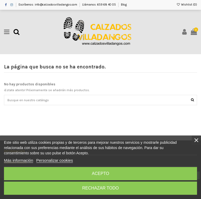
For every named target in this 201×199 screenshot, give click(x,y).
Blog (124, 4)
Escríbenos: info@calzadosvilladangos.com (48, 4)
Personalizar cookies (54, 160)
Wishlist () (187, 4)
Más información (18, 160)
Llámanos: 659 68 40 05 (99, 4)
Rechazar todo (100, 188)
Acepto (100, 173)
